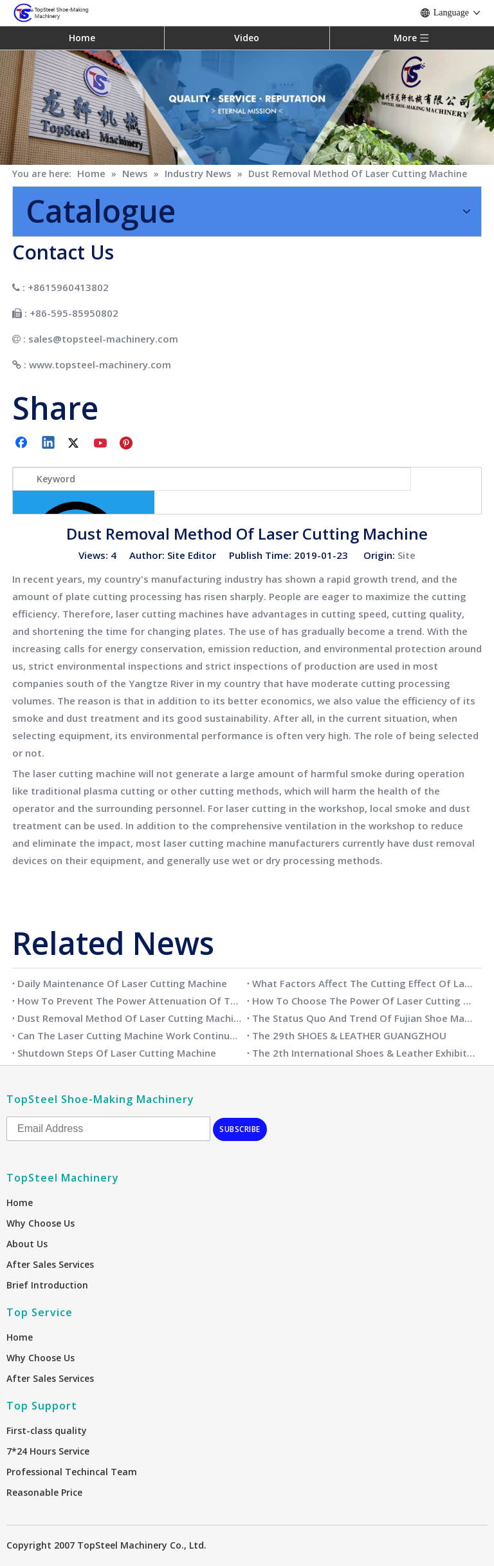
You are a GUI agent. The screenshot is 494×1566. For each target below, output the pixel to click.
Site (407, 555)
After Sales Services (50, 1264)
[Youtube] (101, 443)
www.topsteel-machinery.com (100, 364)
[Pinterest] (128, 443)
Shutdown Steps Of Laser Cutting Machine (116, 1052)
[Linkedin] (49, 443)
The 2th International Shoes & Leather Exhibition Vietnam (364, 1052)
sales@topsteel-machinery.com (103, 338)
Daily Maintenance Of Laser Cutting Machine (122, 983)
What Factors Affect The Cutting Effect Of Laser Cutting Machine (364, 983)
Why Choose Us (40, 1223)
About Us (27, 1244)
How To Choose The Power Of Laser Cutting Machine (364, 1000)
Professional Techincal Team (71, 1472)
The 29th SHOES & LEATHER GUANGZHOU (349, 1035)
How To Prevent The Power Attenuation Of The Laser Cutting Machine (129, 1000)
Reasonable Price (44, 1492)
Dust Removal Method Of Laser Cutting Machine (129, 1018)
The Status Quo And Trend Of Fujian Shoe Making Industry (364, 1018)
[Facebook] (22, 443)
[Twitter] (75, 443)
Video (246, 38)
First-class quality (46, 1430)
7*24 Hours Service (47, 1451)
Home (82, 38)
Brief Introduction (47, 1285)
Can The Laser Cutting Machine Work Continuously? (129, 1035)
